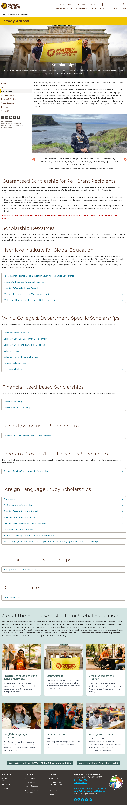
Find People (79, 4)
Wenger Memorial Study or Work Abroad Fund (26, 294)
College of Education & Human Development (25, 339)
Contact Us (5, 111)
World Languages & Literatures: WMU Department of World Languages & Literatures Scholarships (51, 541)
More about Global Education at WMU (98, 763)
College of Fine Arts (13, 351)
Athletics (106, 8)
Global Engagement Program (101, 677)
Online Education (32, 786)
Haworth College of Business (18, 363)
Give (124, 8)
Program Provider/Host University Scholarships (27, 471)
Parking (52, 799)
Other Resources (12, 597)
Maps (51, 795)
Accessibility (54, 778)
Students (5, 87)
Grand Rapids (30, 778)
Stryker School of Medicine (32, 791)
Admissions (72, 8)
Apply (63, 4)
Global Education (8, 103)
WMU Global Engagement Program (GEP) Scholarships (30, 300)
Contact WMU (80, 783)
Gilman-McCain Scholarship (17, 408)
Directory (5, 107)
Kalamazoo (30, 782)
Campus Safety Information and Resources (55, 784)
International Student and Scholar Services (20, 677)
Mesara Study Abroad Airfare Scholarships (24, 282)
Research (116, 8)
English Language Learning (15, 736)
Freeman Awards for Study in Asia (20, 517)
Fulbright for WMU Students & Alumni (22, 569)
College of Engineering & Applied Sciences (24, 345)
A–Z (69, 4)
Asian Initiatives (56, 734)
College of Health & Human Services (21, 357)
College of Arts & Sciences (16, 333)
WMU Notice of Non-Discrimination (90, 788)
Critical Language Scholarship (18, 505)
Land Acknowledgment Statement (90, 791)
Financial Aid (84, 8)
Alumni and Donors (6, 779)
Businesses (6, 784)
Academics (60, 8)
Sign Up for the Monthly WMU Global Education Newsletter (39, 763)
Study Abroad (12, 15)
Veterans (4, 788)
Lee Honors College (13, 369)
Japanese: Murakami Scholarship (19, 529)
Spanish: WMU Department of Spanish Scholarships (29, 535)
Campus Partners (8, 95)
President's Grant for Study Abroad (21, 288)
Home (3, 83)
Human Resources (56, 791)
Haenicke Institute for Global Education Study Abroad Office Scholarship (39, 276)
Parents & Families (8, 99)
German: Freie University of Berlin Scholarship (26, 523)
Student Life (96, 8)
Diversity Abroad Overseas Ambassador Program (27, 436)
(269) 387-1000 (80, 780)
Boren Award (10, 499)
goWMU (91, 4)
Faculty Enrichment (101, 734)
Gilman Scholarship (13, 402)
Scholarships (6, 91)
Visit (99, 4)
